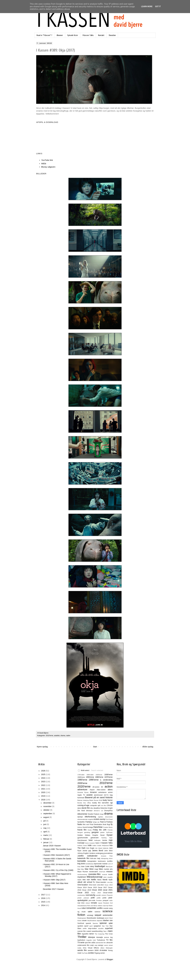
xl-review (103, 950)
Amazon (93, 792)
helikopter (97, 840)
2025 (43, 774)
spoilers (80, 926)
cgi (111, 803)
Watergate (109, 948)
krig (78, 864)
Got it (158, 6)
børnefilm (105, 803)
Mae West (89, 869)
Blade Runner (94, 800)
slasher (106, 920)
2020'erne (84, 786)
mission (109, 871)
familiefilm (81, 822)
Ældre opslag (147, 747)
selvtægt (90, 915)
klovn (111, 858)
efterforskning (90, 817)
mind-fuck (102, 871)
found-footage (88, 827)
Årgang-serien (99, 953)
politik (99, 898)
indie (90, 845)
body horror (108, 800)
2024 (43, 778)
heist (91, 840)
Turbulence (101, 940)
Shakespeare (81, 918)
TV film (109, 940)
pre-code (92, 900)
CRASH (110, 805)
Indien (94, 845)
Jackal (84, 851)
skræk (84, 920)
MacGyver (109, 866)
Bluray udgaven (48, 167)
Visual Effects (93, 948)
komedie (81, 861)
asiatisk (57, 735)
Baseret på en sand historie (99, 797)
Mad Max (80, 869)
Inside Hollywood (103, 845)
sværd (88, 931)
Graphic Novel (98, 835)
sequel (98, 915)
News (99, 880)
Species (95, 923)
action (109, 786)
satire (68, 735)
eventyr (103, 819)
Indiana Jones (82, 845)
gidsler (102, 832)
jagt (89, 851)
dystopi (80, 817)
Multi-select (83, 770)
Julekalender (92, 856)
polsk (104, 898)
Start (95, 747)
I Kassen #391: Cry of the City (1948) (58, 870)
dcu (92, 808)
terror (91, 934)
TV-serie (80, 942)
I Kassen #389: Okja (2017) (54, 880)
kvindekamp (89, 864)
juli (44, 821)
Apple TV (81, 795)
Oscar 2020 (97, 890)
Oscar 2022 (83, 892)
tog (111, 937)
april (45, 832)
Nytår (111, 880)
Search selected (97, 770)
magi (96, 869)
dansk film (86, 808)
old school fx (89, 882)
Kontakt (101, 35)
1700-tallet (80, 774)
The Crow (109, 934)
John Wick (108, 851)
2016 (43, 898)
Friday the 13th (99, 830)
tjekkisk (106, 937)
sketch (106, 918)
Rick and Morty (92, 905)
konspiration (91, 861)
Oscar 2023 (96, 892)
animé (110, 792)
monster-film (94, 874)
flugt (108, 824)
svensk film (81, 931)
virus (84, 948)
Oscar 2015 (92, 887)
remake (94, 903)
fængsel (80, 832)
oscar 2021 (108, 890)
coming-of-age (83, 805)
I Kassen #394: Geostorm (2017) (56, 855)
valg (95, 945)
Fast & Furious (106, 822)
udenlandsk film (101, 942)
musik (110, 874)
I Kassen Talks (88, 35)
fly (112, 824)
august (46, 817)
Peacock (110, 895)
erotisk (96, 819)
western (91, 950)
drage (102, 814)
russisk (105, 908)
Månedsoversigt (94, 877)
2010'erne (49, 735)
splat (111, 923)
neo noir (86, 880)
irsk (96, 848)
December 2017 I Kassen (53, 889)
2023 (43, 781)
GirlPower (109, 832)
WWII (97, 950)
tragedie (89, 940)
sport (91, 926)
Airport (92, 790)
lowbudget (100, 866)
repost (100, 903)
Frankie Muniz (108, 827)
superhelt (109, 928)
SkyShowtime (91, 920)
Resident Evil (108, 903)
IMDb (43, 163)
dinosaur (89, 811)
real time (80, 903)
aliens (110, 790)
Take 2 (105, 931)
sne (111, 920)
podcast (86, 898)
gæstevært (95, 838)
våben (102, 948)
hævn (97, 843)
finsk (104, 824)
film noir (86, 824)
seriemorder (108, 915)
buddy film (96, 803)
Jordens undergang (96, 853)
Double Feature (93, 814)
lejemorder (98, 864)
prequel (105, 900)
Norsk (105, 880)
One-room (92, 885)
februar (46, 839)
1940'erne (81, 777)
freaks (90, 830)
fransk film (82, 830)
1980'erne (82, 780)
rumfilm (100, 908)
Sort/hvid (80, 923)
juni (45, 824)
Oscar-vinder (108, 893)
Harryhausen (82, 840)
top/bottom (81, 940)
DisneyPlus (108, 811)
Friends (110, 830)
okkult (79, 882)
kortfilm (110, 861)
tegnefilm (85, 934)
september (48, 813)
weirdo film (82, 950)
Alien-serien (101, 790)
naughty (110, 877)
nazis (79, 880)
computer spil (95, 805)
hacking (103, 837)
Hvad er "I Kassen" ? (44, 35)
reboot (88, 903)
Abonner (60, 35)
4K (102, 787)
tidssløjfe (99, 937)
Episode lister (72, 35)
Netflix (93, 880)
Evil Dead (109, 819)
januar (46, 842)
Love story (89, 866)
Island (100, 848)
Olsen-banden (101, 882)
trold (94, 940)
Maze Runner (82, 872)
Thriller (81, 937)
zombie (91, 953)
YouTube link (47, 160)
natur (105, 877)
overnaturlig (90, 895)
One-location (82, 885)
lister (83, 866)
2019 (43, 796)
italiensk (105, 848)
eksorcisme (109, 817)
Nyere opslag (42, 747)
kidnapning (104, 858)
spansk (88, 923)
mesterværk (93, 872)
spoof (86, 926)
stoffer (85, 928)
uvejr (92, 945)
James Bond (97, 850)
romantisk (91, 908)
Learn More (146, 6)
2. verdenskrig (106, 780)
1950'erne (90, 777)
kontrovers (102, 861)
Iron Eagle (90, 848)
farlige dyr (96, 822)
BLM (100, 800)
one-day (110, 882)
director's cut (98, 810)
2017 (43, 895)
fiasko (79, 824)
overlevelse (81, 895)
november (47, 806)
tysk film (88, 943)
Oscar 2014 (82, 887)
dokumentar (82, 814)
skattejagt (100, 918)
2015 (43, 902)
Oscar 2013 (108, 885)
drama (63, 735)
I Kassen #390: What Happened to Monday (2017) (57, 875)
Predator (99, 900)
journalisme (108, 853)
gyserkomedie (82, 838)
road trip (105, 905)
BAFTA (106, 795)
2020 (43, 792)
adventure (82, 789)
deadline (97, 808)
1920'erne (99, 774)
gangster (95, 832)
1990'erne (94, 780)
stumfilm (101, 928)
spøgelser (97, 926)
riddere (100, 905)
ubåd (93, 943)
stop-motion (92, 928)
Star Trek (105, 926)
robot (83, 908)
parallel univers (101, 895)
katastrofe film (83, 858)
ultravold (109, 943)
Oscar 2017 (102, 887)
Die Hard (81, 811)
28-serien (95, 787)
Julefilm (80, 856)
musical (104, 874)
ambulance (102, 792)
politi (93, 898)
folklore (79, 827)
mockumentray (82, 874)
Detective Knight (106, 808)
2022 (43, 785)
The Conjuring (99, 934)
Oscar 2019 (86, 890)
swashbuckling (97, 931)
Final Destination (96, 824)
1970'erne (108, 777)
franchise (98, 827)
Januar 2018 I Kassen (52, 846)
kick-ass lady (95, 858)
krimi (83, 864)
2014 (43, 905)
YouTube (84, 953)
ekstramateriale (82, 819)
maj (45, 828)
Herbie (104, 840)
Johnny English (83, 853)
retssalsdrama (82, 905)
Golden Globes (83, 835)
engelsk (90, 819)
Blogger (110, 959)
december (47, 803)
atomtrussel (98, 795)
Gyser (110, 835)
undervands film (83, 945)
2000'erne (82, 783)
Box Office (87, 803)
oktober (46, 810)
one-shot (100, 885)
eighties (100, 817)
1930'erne (108, 774)
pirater (79, 898)
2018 (43, 800)
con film (103, 805)
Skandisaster (91, 918)
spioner (103, 923)
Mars (101, 869)
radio (111, 900)
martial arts (108, 869)
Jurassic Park (107, 856)
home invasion (90, 843)
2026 (43, 771)
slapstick (99, 920)
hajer (111, 837)
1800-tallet (90, 774)
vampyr (100, 945)
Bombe (79, 803)
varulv (106, 945)
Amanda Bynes (83, 792)
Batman (80, 800)
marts (45, 835)
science (97, 912)
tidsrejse (91, 937)
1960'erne (99, 777)
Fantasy (89, 822)
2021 (43, 789)
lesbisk (105, 864)
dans (79, 808)
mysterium (81, 877)
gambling (87, 832)
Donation (112, 35)
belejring (86, 800)
